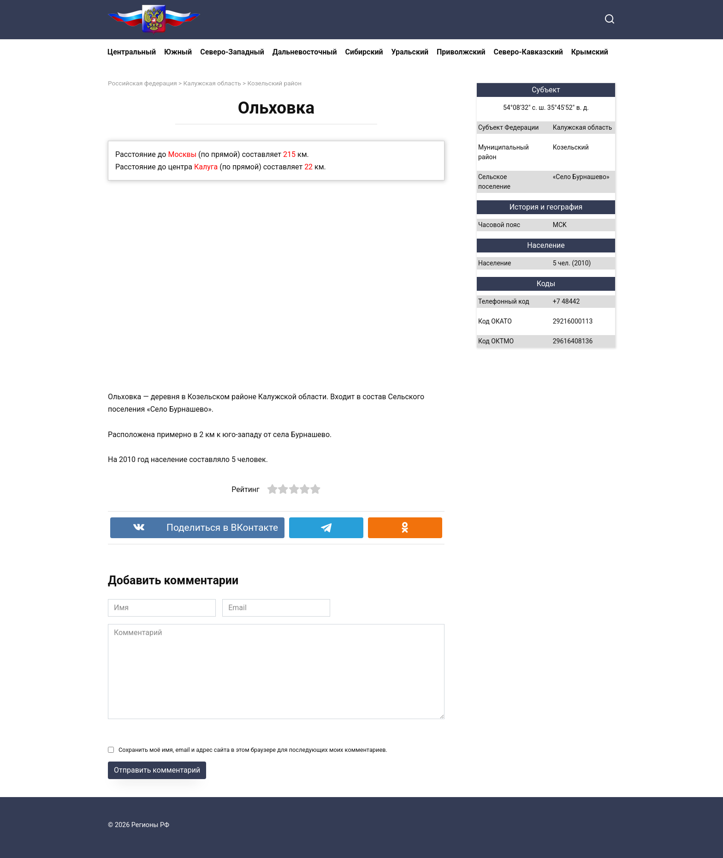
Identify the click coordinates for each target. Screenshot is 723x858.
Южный (178, 52)
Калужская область (212, 83)
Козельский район (274, 83)
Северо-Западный (232, 52)
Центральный (131, 52)
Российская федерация (142, 83)
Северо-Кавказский (528, 52)
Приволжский (461, 52)
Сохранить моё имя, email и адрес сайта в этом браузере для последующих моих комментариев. (253, 749)
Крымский (589, 52)
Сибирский (364, 52)
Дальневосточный (305, 52)
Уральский (409, 52)
